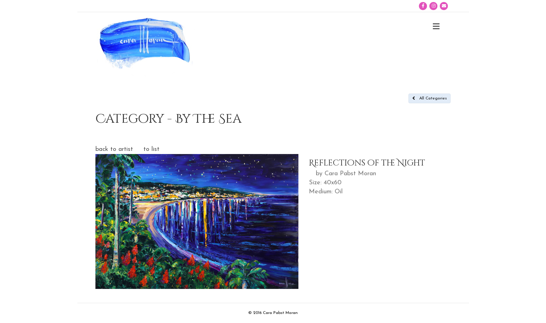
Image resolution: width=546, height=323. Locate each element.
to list (151, 149)
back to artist (114, 149)
